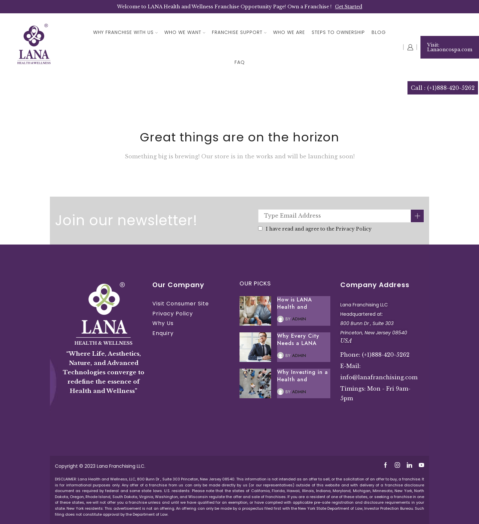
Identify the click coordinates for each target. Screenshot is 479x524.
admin (299, 319)
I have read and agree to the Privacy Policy (319, 229)
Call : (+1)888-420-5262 (443, 88)
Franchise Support (239, 32)
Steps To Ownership (338, 32)
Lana (103, 466)
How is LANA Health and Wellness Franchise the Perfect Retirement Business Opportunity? (302, 303)
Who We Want (184, 32)
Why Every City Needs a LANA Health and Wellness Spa (298, 339)
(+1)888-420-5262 (385, 354)
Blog (379, 32)
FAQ (240, 62)
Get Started (348, 7)
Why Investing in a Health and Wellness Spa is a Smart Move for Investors (302, 376)
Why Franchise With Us (125, 32)
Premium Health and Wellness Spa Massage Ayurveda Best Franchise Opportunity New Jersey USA (380, 421)
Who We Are (289, 32)
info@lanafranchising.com (378, 377)
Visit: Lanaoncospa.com (449, 47)
